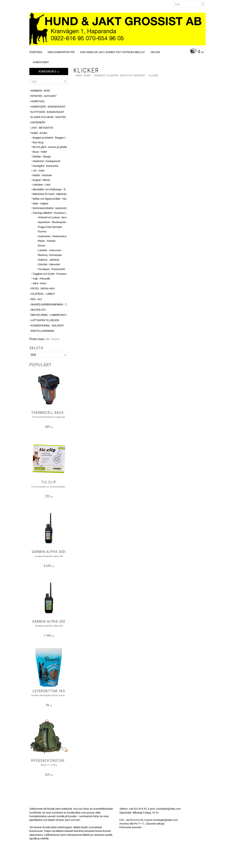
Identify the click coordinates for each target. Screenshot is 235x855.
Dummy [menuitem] (42, 231)
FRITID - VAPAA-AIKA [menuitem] (43, 288)
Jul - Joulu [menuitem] (38, 170)
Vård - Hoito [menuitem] (39, 283)
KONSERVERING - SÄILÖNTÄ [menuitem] (47, 325)
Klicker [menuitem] (41, 245)
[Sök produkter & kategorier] (189, 4)
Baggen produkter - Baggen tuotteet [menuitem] (50, 137)
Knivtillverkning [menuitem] (42, 331)
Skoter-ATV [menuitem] (38, 309)
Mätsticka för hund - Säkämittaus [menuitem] (50, 194)
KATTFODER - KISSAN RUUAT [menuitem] (47, 112)
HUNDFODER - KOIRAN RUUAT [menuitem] (48, 106)
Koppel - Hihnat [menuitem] (41, 180)
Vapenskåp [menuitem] (38, 122)
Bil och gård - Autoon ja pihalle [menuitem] (50, 147)
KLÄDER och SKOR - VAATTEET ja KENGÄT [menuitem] (49, 117)
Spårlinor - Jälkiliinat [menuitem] (48, 259)
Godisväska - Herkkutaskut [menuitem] (52, 236)
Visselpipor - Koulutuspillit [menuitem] (51, 269)
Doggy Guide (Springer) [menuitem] (50, 226)
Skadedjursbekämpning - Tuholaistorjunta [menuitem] (49, 304)
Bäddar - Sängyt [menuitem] (42, 156)
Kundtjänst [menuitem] (41, 62)
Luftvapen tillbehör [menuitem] (45, 320)
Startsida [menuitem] (35, 52)
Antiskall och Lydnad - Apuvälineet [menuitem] (53, 217)
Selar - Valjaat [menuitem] (40, 203)
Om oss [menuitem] (155, 52)
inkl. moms (52, 339)
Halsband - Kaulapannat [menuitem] (46, 161)
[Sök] (203, 4)
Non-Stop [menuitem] (38, 142)
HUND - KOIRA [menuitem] (39, 133)
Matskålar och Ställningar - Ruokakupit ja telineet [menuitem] (50, 189)
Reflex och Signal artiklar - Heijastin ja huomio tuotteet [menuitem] (50, 198)
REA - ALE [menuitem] (36, 299)
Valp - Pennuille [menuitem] (41, 278)
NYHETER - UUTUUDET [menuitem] (44, 96)
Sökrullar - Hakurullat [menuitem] (49, 264)
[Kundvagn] (196, 52)
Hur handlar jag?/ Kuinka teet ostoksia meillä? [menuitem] (112, 52)
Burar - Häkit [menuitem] (40, 151)
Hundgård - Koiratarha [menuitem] (45, 166)
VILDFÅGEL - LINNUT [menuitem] (43, 293)
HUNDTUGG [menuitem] (38, 101)
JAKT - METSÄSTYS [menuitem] (42, 127)
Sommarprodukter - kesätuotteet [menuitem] (50, 208)
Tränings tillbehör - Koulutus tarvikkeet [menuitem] (50, 213)
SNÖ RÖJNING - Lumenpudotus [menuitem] (49, 315)
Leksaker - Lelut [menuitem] (41, 184)
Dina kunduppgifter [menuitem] (61, 52)
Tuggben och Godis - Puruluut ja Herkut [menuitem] (50, 273)
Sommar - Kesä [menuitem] (40, 90)
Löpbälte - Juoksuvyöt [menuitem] (49, 250)
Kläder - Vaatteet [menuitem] (42, 175)
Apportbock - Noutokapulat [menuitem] (52, 222)
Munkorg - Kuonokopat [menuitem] (50, 255)
